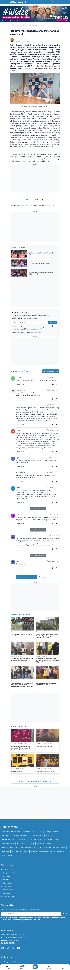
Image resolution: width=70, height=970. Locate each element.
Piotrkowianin (8, 843)
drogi (25, 851)
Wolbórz (38, 840)
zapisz (65, 914)
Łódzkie (31, 843)
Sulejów (56, 832)
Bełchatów (6, 836)
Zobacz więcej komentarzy (26, 577)
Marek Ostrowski (29, 206)
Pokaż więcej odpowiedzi (38, 509)
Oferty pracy (7, 886)
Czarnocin (48, 840)
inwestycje (21, 843)
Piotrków (27, 832)
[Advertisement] (35, 179)
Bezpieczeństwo (8, 840)
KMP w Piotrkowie (9, 847)
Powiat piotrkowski (22, 836)
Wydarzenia (23, 26)
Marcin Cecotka (20, 39)
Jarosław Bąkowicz (44, 843)
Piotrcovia (15, 206)
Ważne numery (8, 869)
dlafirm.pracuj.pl (9, 890)
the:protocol (7, 893)
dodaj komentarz (51, 371)
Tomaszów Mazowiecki (28, 847)
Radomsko (16, 851)
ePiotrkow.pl (14, 26)
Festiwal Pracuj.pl (9, 897)
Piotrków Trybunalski (11, 832)
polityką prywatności (31, 330)
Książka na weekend (57, 847)
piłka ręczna (38, 836)
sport (57, 840)
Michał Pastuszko (46, 206)
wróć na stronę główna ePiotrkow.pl (35, 781)
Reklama (6, 880)
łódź (30, 840)
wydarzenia (7, 855)
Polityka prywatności (10, 873)
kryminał (6, 851)
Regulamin (7, 876)
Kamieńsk (21, 840)
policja (48, 832)
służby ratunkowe (47, 851)
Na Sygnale (38, 832)
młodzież (61, 851)
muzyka (34, 851)
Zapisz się (52, 322)
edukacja (49, 836)
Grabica (43, 847)
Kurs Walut (7, 883)
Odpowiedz (20, 384)
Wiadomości (33, 26)
